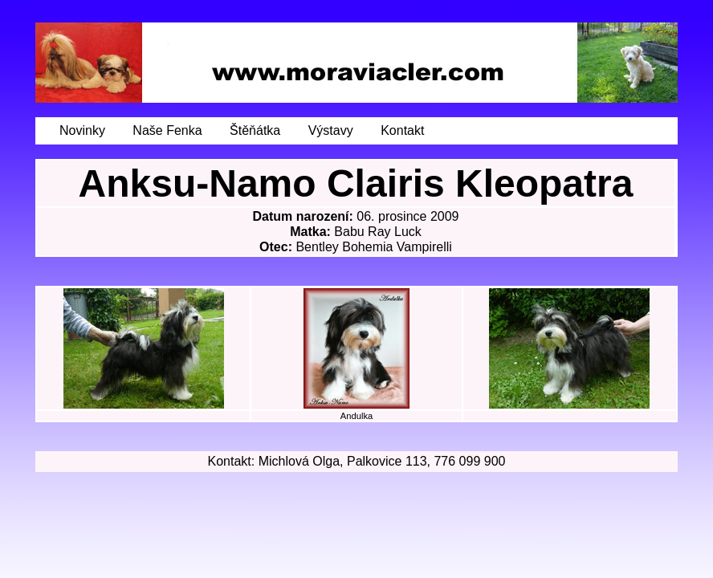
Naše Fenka (167, 130)
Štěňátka (255, 130)
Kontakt (402, 130)
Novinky (82, 130)
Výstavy (330, 130)
